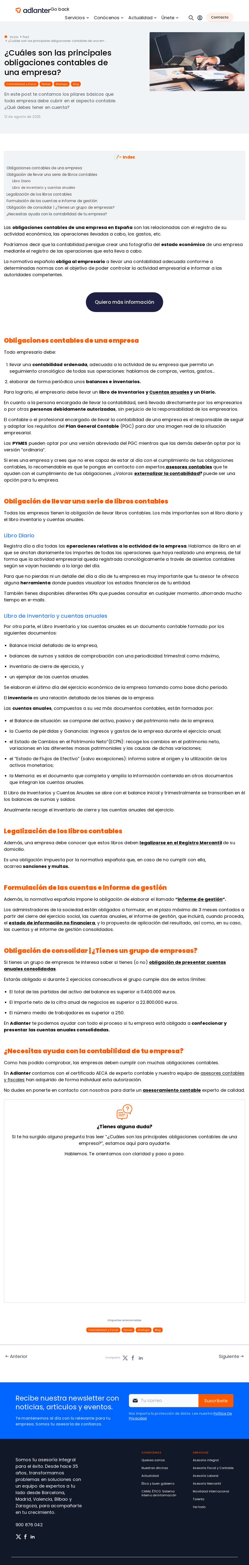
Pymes (46, 84)
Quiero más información (124, 302)
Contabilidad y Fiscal (21, 84)
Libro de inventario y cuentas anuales (43, 187)
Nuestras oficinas (155, 1468)
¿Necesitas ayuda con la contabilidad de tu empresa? (57, 214)
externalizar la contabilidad (167, 473)
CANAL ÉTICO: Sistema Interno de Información (159, 1493)
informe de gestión (200, 899)
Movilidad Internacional (211, 1491)
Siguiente (229, 1356)
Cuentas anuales (169, 392)
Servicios (75, 18)
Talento (198, 1499)
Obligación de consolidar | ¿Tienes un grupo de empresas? (61, 207)
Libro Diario (21, 181)
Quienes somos (153, 1460)
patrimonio (156, 721)
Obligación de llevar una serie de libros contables (52, 174)
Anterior (18, 1356)
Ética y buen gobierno (158, 1483)
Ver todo (199, 1507)
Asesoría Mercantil (207, 1483)
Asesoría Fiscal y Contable (213, 1468)
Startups (62, 84)
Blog (76, 84)
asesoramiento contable (172, 1090)
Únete (167, 18)
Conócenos (106, 18)
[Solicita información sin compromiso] (123, 1231)
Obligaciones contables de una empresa (44, 168)
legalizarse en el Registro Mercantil (181, 843)
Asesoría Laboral (205, 1476)
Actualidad (140, 18)
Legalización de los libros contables (39, 194)
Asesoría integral (206, 1460)
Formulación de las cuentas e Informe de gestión (52, 200)
